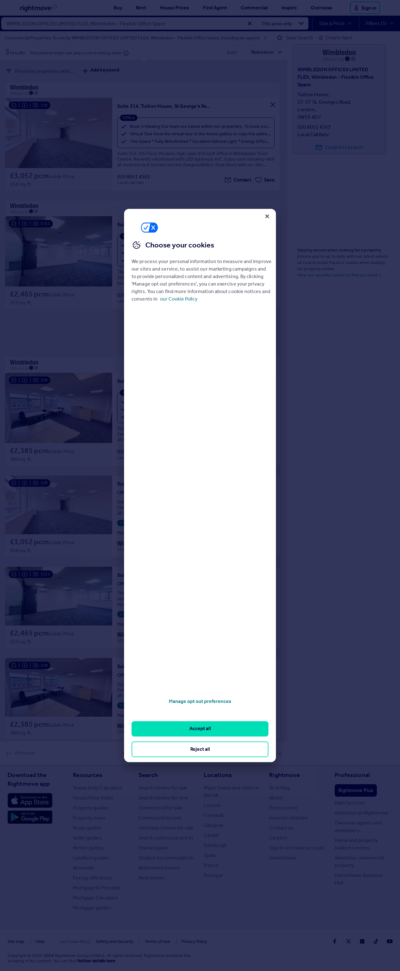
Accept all (200, 729)
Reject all (200, 749)
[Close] (267, 216)
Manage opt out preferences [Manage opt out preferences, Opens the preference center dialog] (200, 701)
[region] (200, 485)
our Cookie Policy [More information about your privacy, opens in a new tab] (179, 299)
